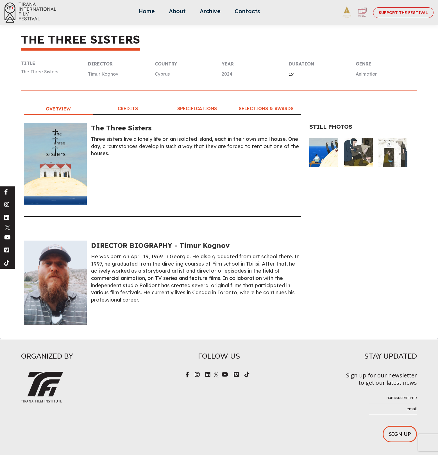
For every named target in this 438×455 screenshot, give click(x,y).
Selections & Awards (266, 108)
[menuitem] (146, 12)
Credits (128, 108)
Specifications (197, 108)
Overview (58, 109)
